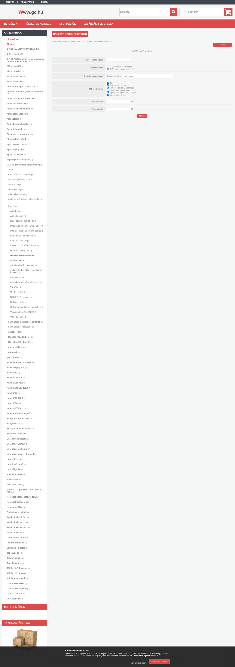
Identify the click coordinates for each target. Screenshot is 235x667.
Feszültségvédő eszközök (21, 179)
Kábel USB (14, 393)
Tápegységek (14, 553)
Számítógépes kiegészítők (21, 327)
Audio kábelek (18, 216)
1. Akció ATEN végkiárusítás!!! (23, 49)
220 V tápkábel (16, 71)
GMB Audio (14, 184)
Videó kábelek (18, 317)
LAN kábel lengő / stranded (22, 454)
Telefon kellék (15, 558)
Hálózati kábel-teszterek (23, 255)
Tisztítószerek (15, 563)
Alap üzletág (14, 119)
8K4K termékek (16, 81)
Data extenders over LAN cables (26, 226)
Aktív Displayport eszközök (21, 98)
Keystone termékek (18, 433)
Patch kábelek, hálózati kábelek (26, 282)
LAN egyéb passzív (18, 439)
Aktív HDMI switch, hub (20, 109)
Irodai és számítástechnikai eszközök (25, 200)
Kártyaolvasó (15, 423)
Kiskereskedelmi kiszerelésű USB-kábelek (26, 271)
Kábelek (13, 206)
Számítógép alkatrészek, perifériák (25, 322)
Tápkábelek (16, 287)
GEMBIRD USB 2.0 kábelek (24, 245)
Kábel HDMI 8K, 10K (18, 388)
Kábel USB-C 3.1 (16, 398)
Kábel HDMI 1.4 (16, 377)
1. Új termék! (15, 54)
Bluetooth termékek (18, 139)
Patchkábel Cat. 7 (16, 532)
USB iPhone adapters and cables (26, 307)
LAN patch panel (16, 459)
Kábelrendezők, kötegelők (23, 265)
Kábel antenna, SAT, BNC (20, 362)
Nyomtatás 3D (16, 507)
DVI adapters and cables (23, 236)
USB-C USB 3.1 (16, 593)
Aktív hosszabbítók (17, 114)
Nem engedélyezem (139, 663)
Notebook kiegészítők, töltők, (23, 497)
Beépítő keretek (16, 129)
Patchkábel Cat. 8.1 (17, 537)
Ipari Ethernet (14, 357)
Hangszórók (14, 332)
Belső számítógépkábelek (23, 221)
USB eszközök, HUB (18, 588)
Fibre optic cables (19, 240)
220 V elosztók (15, 66)
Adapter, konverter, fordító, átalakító (25, 92)
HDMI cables (17, 260)
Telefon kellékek (19, 292)
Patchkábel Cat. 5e (18, 517)
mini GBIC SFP (15, 484)
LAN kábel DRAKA (17, 444)
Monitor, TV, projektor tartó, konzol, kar (24, 490)
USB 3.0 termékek (17, 583)
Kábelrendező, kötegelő (20, 413)
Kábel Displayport (17, 367)
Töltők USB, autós (17, 573)
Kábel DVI (13, 372)
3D (10, 169)
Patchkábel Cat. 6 (17, 522)
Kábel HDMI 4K (16, 383)
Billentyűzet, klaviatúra (20, 134)
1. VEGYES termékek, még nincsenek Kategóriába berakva (25, 60)
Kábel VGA (14, 403)
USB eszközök (18, 302)
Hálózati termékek (17, 194)
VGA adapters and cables (23, 312)
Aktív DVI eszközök (17, 103)
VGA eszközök (15, 599)
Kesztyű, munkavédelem (21, 428)
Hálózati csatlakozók (21, 250)
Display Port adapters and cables (26, 231)
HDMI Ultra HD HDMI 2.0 (20, 342)
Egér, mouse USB (17, 144)
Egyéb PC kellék (16, 154)
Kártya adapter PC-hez (19, 418)
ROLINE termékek (17, 543)
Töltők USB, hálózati (18, 568)
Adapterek (16, 211)
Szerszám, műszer (17, 548)
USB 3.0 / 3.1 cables (21, 297)
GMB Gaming (15, 189)
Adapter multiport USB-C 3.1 (22, 86)
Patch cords (17, 277)
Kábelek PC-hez (16, 408)
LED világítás (15, 469)
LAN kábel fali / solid (18, 449)
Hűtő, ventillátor (16, 347)
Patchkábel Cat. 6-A (18, 527)
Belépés (10, 2)
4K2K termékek (16, 76)
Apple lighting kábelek (19, 124)
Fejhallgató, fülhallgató (20, 159)
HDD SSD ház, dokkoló (20, 337)
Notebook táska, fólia (19, 502)
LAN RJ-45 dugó (16, 464)
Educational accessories (20, 174)
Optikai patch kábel (18, 512)
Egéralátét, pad (16, 149)
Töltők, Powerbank (17, 578)
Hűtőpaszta (13, 352)
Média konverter (16, 474)
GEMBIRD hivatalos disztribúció (24, 165)
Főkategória (56, 41)
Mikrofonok (14, 479)
